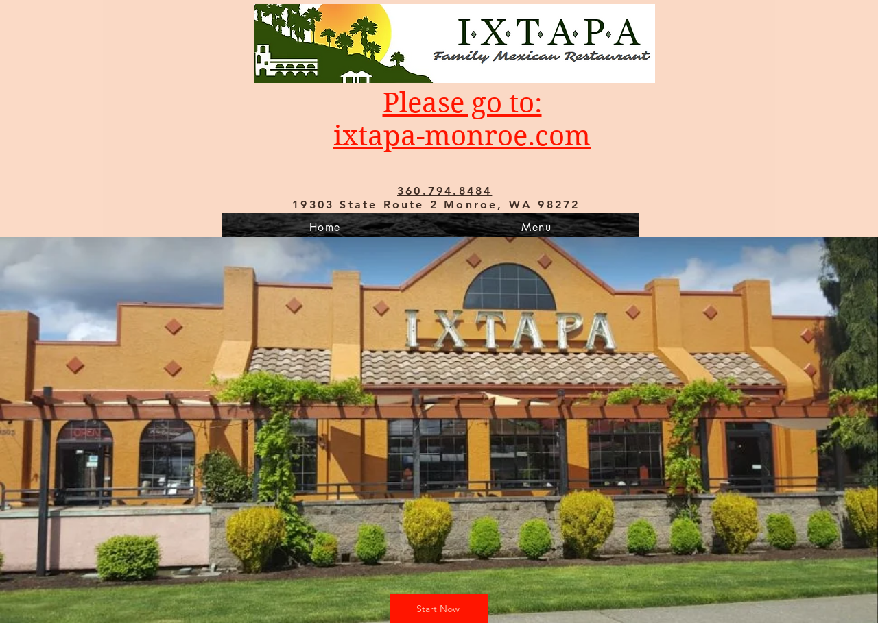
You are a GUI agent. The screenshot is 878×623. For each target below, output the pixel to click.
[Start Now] (439, 608)
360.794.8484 (444, 190)
